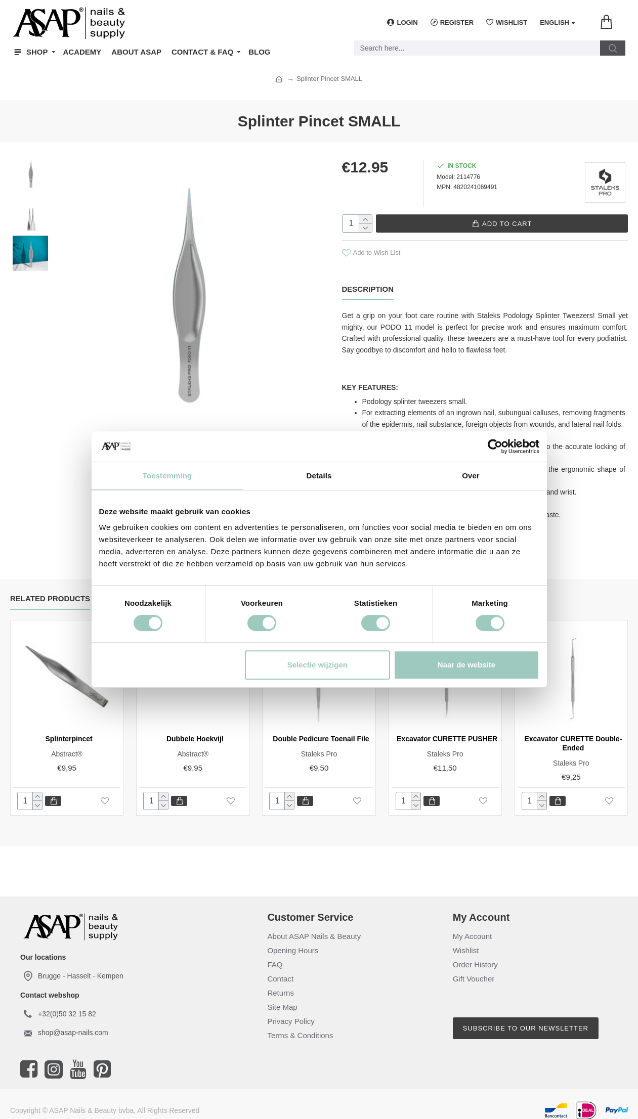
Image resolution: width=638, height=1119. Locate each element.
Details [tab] (319, 475)
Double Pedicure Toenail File (321, 731)
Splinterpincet (68, 731)
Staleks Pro (319, 746)
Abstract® (66, 746)
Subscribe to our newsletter (525, 1020)
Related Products (50, 591)
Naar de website (466, 664)
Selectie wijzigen (317, 664)
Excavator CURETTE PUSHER (447, 731)
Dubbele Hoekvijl (195, 731)
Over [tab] (471, 475)
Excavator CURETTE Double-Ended (573, 735)
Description (368, 288)
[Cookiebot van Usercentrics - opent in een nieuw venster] (495, 446)
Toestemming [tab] (167, 475)
